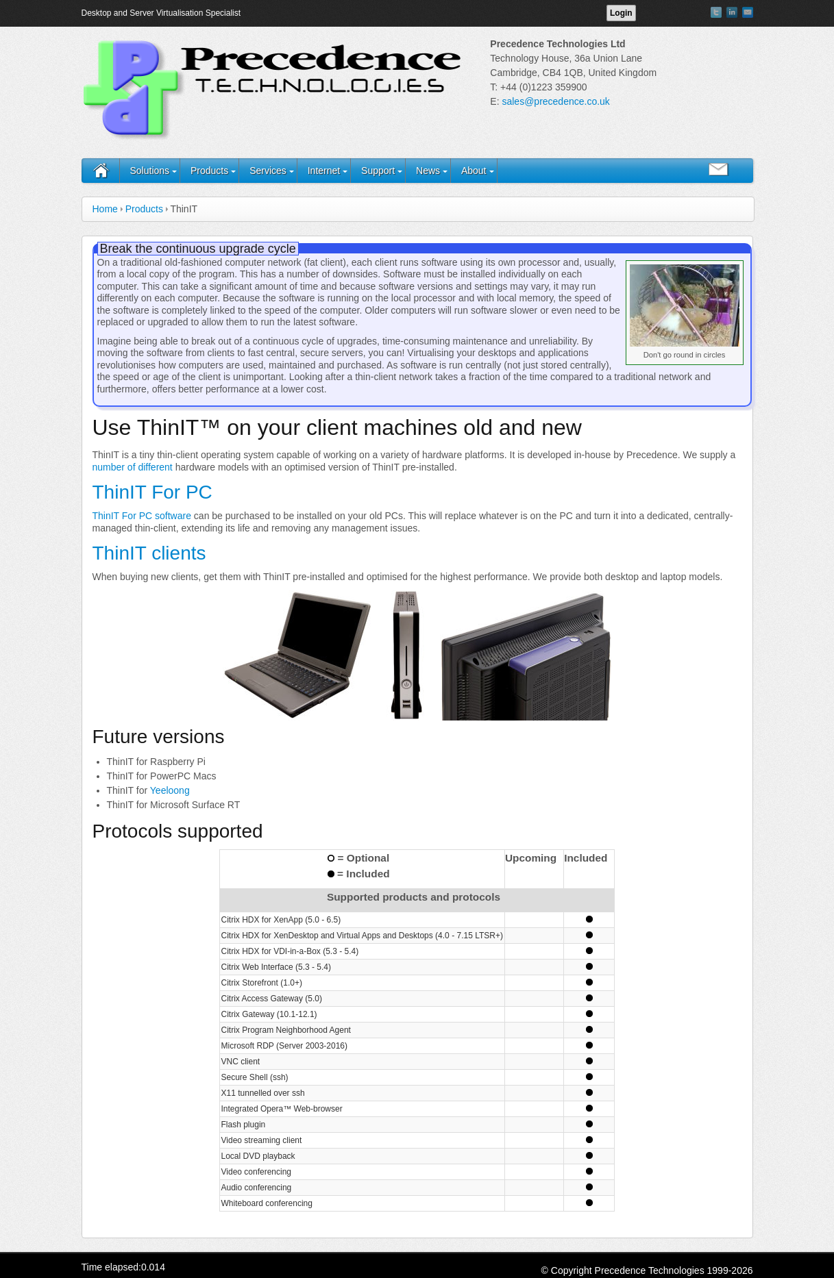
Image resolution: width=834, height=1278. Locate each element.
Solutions (150, 170)
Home (105, 208)
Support (378, 170)
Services (267, 170)
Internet (324, 170)
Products (209, 170)
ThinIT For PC (152, 492)
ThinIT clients (149, 553)
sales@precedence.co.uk (555, 101)
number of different (133, 467)
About (474, 170)
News (428, 170)
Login (621, 13)
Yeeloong (170, 790)
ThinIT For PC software (142, 515)
